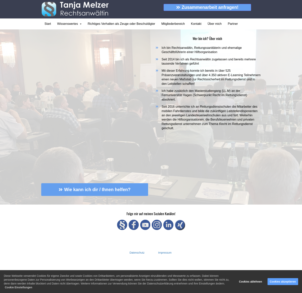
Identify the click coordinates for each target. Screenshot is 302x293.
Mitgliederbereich (173, 23)
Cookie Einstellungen (18, 288)
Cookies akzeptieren (283, 282)
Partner (233, 23)
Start (47, 23)
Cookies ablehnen (250, 282)
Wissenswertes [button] (69, 23)
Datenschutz (136, 252)
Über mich (215, 23)
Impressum (164, 252)
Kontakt (196, 23)
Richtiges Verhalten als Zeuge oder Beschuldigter (121, 23)
